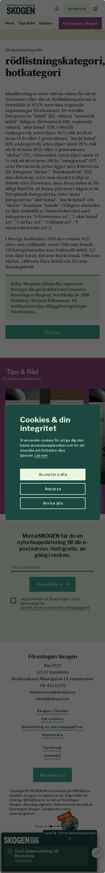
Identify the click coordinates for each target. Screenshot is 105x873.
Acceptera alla (53, 474)
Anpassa (53, 488)
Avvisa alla (53, 503)
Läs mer (41, 455)
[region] (52, 436)
